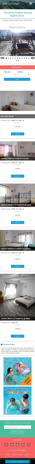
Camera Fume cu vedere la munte (15, 158)
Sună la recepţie (17, 462)
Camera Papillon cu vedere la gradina (16, 205)
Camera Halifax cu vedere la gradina (16, 249)
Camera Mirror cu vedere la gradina (15, 318)
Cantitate (17, 126)
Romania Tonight (17, 450)
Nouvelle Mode (7, 116)
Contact (26, 454)
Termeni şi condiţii (17, 454)
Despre (8, 454)
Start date (7, 72)
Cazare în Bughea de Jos (18, 27)
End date (20, 72)
